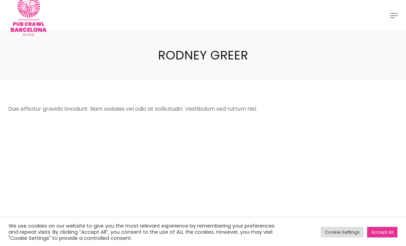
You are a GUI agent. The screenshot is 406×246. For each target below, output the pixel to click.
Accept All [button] (382, 232)
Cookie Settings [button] (342, 232)
